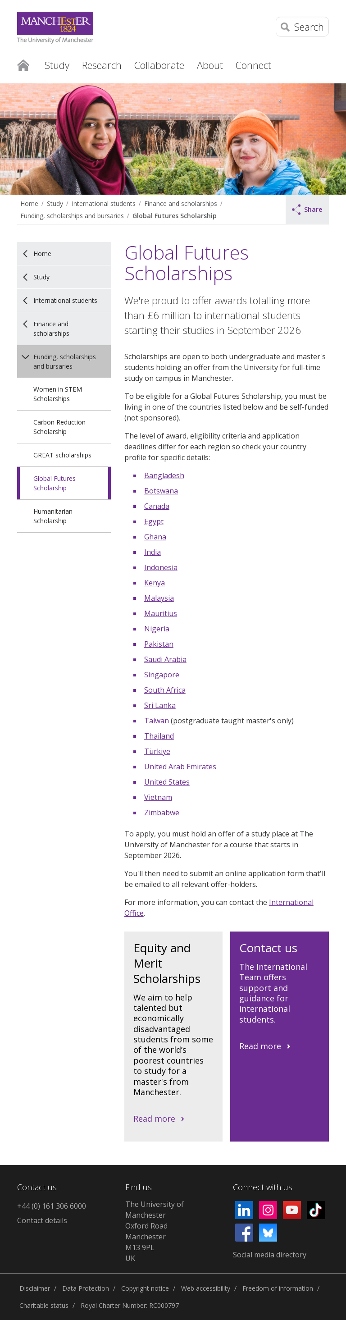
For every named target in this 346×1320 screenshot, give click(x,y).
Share (307, 209)
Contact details (42, 1220)
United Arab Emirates (180, 767)
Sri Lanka (160, 705)
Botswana (161, 491)
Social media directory (269, 1255)
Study (55, 203)
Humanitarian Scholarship (53, 516)
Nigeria (156, 629)
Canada (156, 506)
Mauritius (160, 613)
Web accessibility (205, 1288)
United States (167, 782)
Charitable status (43, 1305)
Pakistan (158, 644)
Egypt (154, 521)
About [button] (210, 65)
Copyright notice (145, 1288)
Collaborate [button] (159, 65)
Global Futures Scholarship (174, 215)
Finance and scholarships (180, 203)
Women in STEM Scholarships (57, 394)
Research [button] (102, 65)
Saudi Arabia (165, 659)
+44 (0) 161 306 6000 (51, 1206)
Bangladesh (164, 475)
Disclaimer (34, 1288)
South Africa (165, 690)
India (152, 552)
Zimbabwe (161, 813)
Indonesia (161, 567)
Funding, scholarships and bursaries (72, 215)
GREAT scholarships (62, 455)
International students (104, 203)
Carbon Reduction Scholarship (59, 427)
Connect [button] (253, 65)
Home (23, 64)
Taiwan (156, 721)
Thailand (159, 736)
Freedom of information (277, 1288)
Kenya (154, 583)
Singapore (161, 675)
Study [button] (57, 65)
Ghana (155, 537)
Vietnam (158, 797)
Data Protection (85, 1288)
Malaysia (159, 598)
